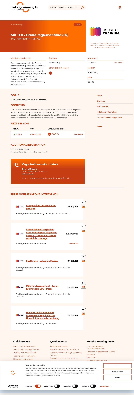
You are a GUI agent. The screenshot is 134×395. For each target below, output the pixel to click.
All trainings (19, 24)
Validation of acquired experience (64, 349)
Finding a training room (23, 359)
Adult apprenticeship (59, 346)
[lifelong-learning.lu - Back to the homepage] (24, 7)
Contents (101, 101)
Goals (99, 95)
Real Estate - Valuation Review (42, 261)
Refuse (117, 382)
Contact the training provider (109, 117)
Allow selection (117, 376)
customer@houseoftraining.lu (34, 171)
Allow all (117, 371)
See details (118, 63)
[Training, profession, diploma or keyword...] (63, 7)
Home (13, 24)
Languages (91, 357)
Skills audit (54, 361)
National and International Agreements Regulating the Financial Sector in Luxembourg (42, 315)
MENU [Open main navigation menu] (120, 9)
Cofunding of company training (63, 358)
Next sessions (102, 106)
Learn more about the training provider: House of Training (46, 178)
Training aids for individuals (25, 353)
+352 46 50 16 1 (28, 173)
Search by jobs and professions (26, 349)
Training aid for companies (24, 356)
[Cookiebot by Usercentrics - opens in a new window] (12, 391)
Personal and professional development (103, 364)
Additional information (106, 112)
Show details (104, 391)
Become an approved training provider (66, 364)
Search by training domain (24, 346)
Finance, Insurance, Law (97, 360)
